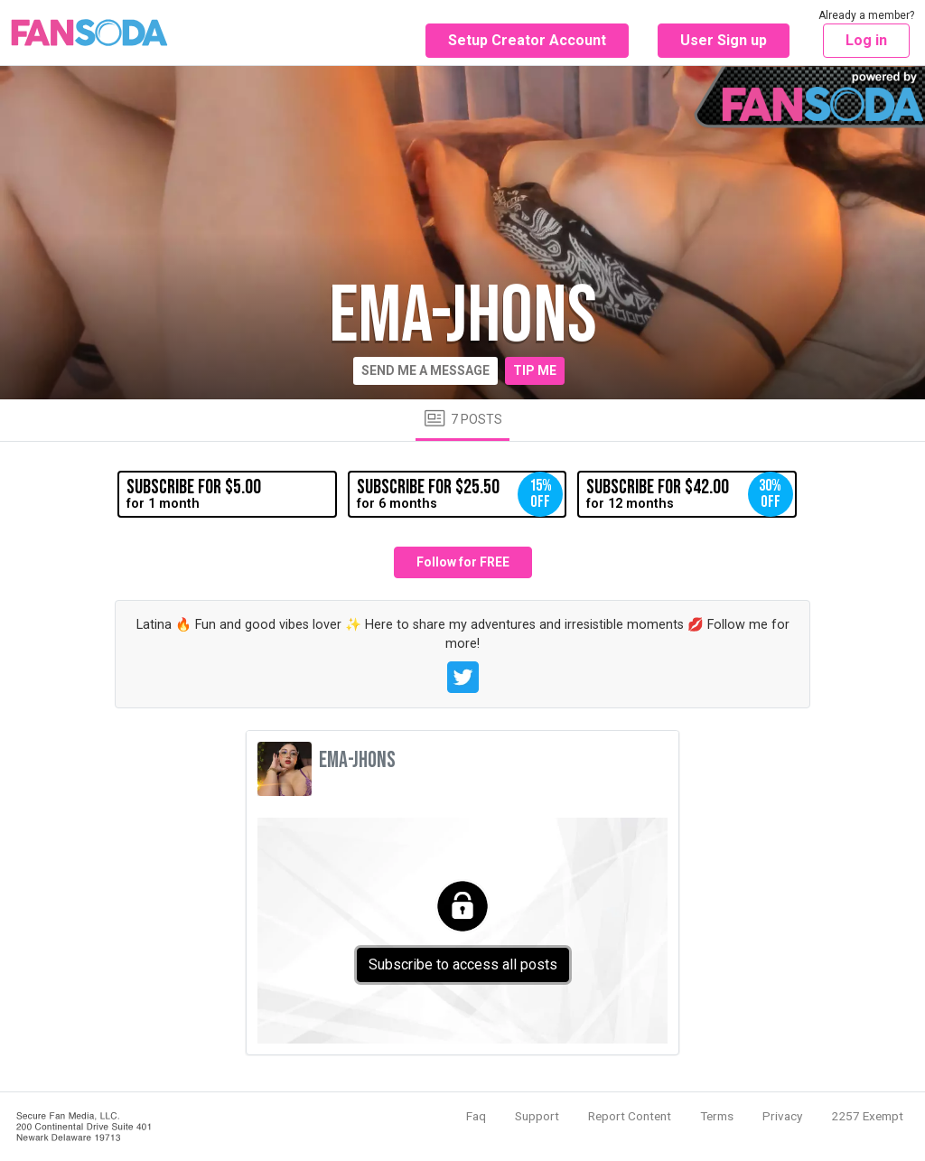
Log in (866, 40)
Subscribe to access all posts (463, 964)
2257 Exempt (867, 1116)
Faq (476, 1116)
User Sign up (723, 40)
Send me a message (425, 370)
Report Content (629, 1116)
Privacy (782, 1116)
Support (537, 1116)
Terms (716, 1116)
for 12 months (689, 494)
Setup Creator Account (527, 40)
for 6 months (460, 494)
